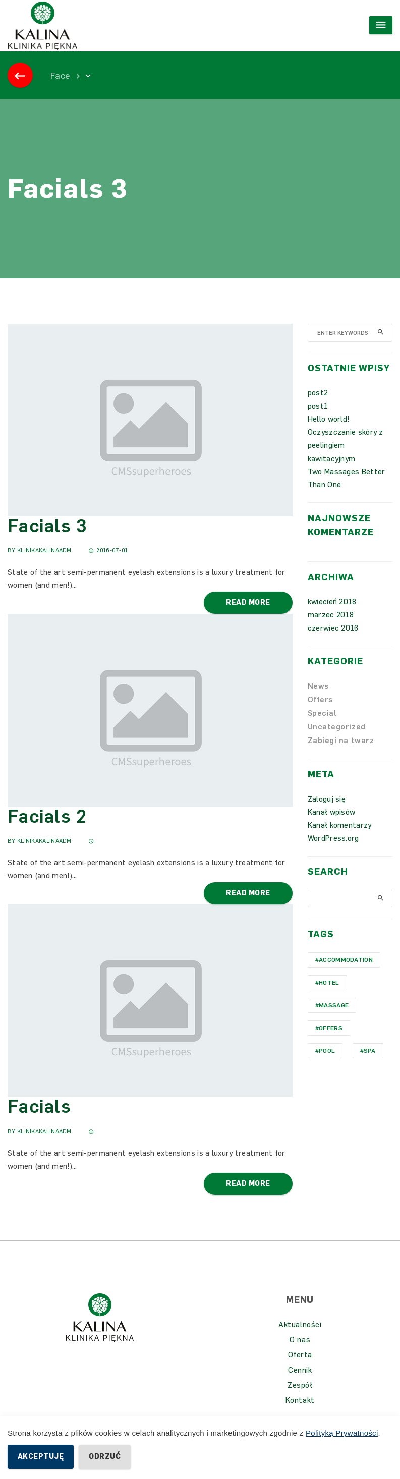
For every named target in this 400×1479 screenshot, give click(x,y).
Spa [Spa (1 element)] (370, 1050)
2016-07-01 (108, 550)
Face (60, 75)
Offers (320, 699)
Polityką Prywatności (342, 1433)
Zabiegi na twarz (341, 740)
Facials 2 (47, 816)
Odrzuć (105, 1456)
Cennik (300, 1370)
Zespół (300, 1385)
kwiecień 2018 (332, 601)
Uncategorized (337, 726)
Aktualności (299, 1324)
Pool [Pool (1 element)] (327, 1050)
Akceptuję (41, 1456)
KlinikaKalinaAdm (44, 550)
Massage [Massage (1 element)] (334, 1005)
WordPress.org (333, 838)
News (318, 686)
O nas (300, 1339)
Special (322, 713)
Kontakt (300, 1400)
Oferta (300, 1354)
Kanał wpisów (332, 812)
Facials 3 (47, 526)
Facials (39, 1106)
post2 (318, 392)
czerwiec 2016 (333, 628)
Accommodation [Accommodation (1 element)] (346, 959)
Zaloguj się (327, 799)
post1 (318, 406)
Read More (248, 602)
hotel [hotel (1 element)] (329, 982)
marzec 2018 (331, 614)
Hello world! (329, 419)
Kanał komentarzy (340, 825)
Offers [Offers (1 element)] (330, 1028)
